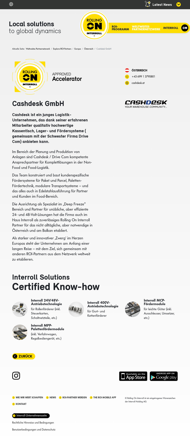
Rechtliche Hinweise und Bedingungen (33, 422)
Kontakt (21, 404)
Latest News (162, 5)
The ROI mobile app (104, 397)
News (53, 397)
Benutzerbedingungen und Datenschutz (33, 429)
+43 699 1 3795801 (143, 76)
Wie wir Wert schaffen (29, 397)
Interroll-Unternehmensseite (32, 415)
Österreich (139, 70)
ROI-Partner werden (74, 397)
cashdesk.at (138, 83)
